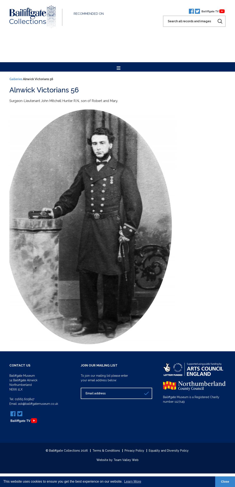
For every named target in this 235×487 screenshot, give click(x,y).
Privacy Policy (134, 450)
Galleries (15, 79)
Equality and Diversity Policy (169, 450)
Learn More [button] (132, 481)
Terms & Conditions (106, 450)
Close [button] (225, 481)
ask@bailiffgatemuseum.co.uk (38, 403)
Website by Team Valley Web (117, 460)
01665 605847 (24, 399)
